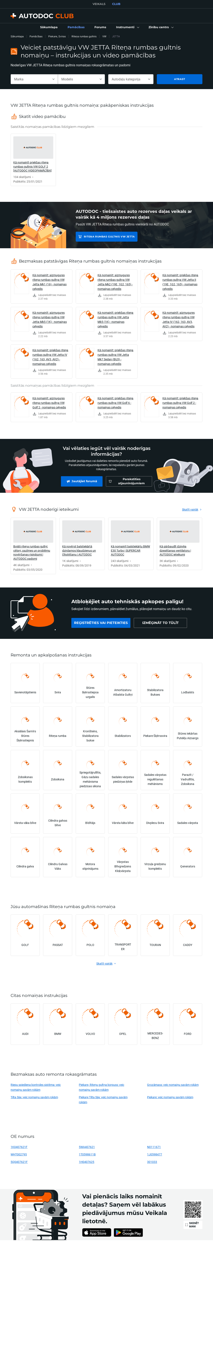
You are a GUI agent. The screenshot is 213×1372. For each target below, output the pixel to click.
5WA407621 (87, 1147)
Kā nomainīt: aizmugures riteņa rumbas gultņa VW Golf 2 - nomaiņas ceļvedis (49, 402)
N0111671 (154, 1147)
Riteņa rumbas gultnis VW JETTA (109, 236)
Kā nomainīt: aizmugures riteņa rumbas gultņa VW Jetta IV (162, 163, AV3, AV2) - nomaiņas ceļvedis (178, 319)
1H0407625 (86, 1162)
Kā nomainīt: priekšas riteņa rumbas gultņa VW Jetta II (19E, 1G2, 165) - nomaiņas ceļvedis (180, 282)
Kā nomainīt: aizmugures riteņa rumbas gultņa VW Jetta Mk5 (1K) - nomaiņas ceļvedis (49, 319)
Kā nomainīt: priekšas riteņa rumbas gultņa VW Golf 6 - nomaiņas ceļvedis (115, 402)
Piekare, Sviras (57, 36)
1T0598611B (87, 1154)
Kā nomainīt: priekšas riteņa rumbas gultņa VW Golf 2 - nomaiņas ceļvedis (180, 402)
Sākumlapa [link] (17, 36)
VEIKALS (99, 4)
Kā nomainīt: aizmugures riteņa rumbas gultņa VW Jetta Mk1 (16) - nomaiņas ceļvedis (49, 282)
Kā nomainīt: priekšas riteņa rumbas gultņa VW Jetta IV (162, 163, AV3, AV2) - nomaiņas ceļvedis (50, 357)
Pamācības (36, 36)
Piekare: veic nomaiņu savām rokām (170, 1097)
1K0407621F (19, 1147)
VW (104, 36)
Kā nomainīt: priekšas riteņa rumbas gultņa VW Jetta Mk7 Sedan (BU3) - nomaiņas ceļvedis (115, 357)
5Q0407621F (19, 1162)
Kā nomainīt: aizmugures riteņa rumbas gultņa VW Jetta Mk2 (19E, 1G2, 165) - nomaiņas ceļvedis (115, 282)
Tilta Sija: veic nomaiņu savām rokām (34, 1097)
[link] (49, 27)
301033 (152, 1162)
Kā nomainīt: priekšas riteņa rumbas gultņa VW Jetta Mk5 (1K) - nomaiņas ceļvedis (115, 319)
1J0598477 (154, 1154)
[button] (127, 27)
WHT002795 (19, 1154)
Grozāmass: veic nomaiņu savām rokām (172, 1085)
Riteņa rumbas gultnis (84, 36)
